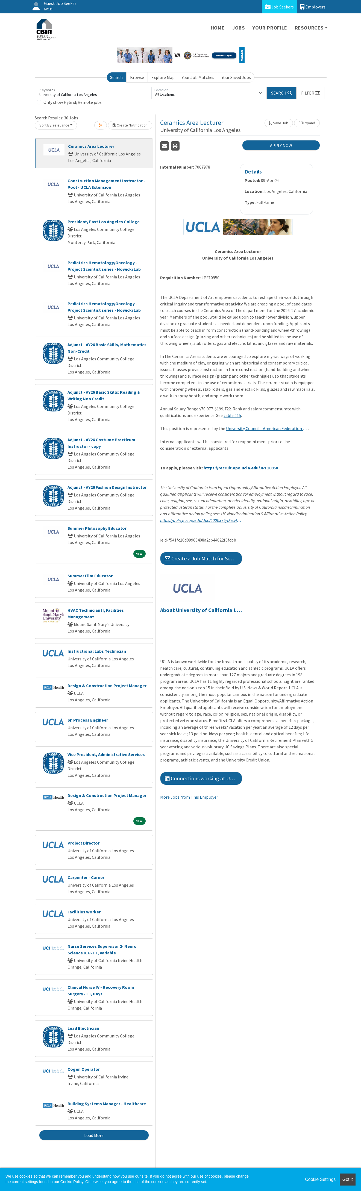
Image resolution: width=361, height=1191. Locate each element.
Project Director (83, 843)
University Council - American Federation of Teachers (267, 428)
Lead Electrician (83, 1028)
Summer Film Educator (90, 575)
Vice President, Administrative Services (106, 754)
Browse (137, 77)
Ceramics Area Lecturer (91, 146)
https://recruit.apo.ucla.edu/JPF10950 (241, 467)
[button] (310, 93)
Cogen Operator (83, 1069)
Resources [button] (309, 28)
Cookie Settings (320, 1179)
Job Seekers (279, 6)
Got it (347, 1179)
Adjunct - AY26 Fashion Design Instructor (107, 487)
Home (218, 28)
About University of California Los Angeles (201, 610)
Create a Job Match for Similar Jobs (203, 558)
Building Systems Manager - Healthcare (106, 1103)
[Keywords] (94, 93)
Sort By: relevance (54, 125)
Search (116, 77)
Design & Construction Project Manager (106, 685)
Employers (312, 6)
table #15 (232, 415)
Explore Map (163, 77)
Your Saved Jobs (236, 77)
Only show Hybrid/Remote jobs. (72, 102)
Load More (94, 1135)
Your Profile (270, 28)
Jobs (238, 28)
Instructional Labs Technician (96, 651)
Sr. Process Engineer (87, 720)
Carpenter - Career (85, 877)
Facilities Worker (84, 911)
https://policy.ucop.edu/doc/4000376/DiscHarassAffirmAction (201, 520)
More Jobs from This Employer (189, 797)
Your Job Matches (198, 77)
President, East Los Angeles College (103, 221)
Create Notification (130, 125)
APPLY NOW (281, 145)
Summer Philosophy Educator (97, 528)
